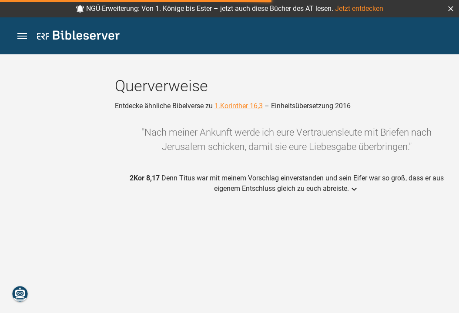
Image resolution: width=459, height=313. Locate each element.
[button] (450, 8)
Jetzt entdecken (359, 8)
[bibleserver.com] (78, 36)
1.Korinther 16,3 (238, 106)
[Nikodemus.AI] (20, 294)
